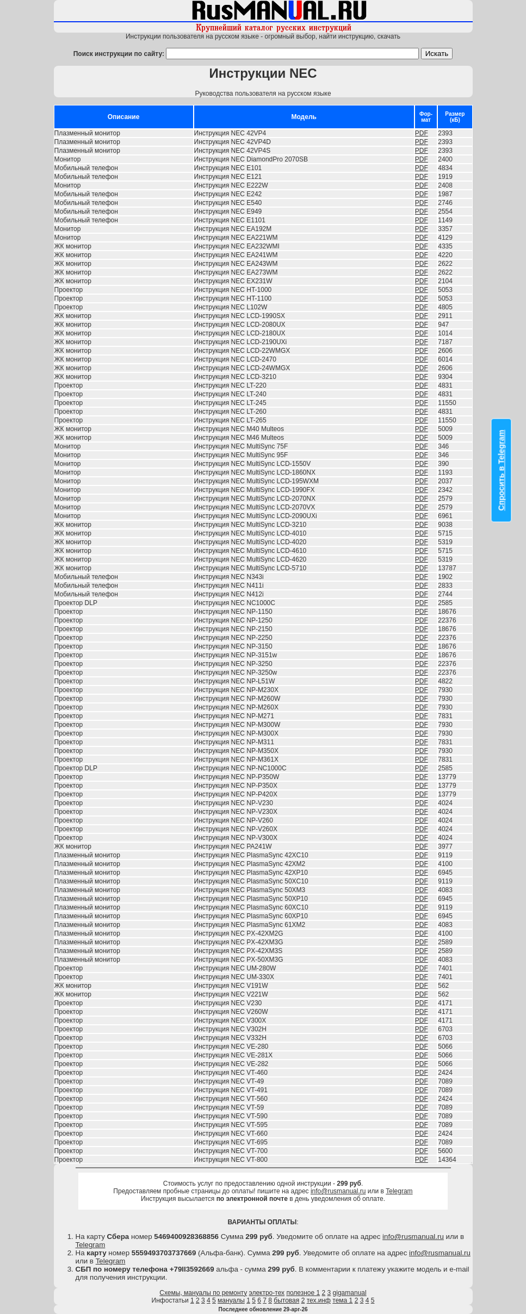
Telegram (399, 1191)
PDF (421, 133)
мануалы (231, 1300)
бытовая (286, 1300)
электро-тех (267, 1293)
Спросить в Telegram (501, 469)
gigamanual (350, 1293)
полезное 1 (303, 1293)
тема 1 (342, 1300)
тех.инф (319, 1300)
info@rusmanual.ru (338, 1191)
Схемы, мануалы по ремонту (203, 1293)
